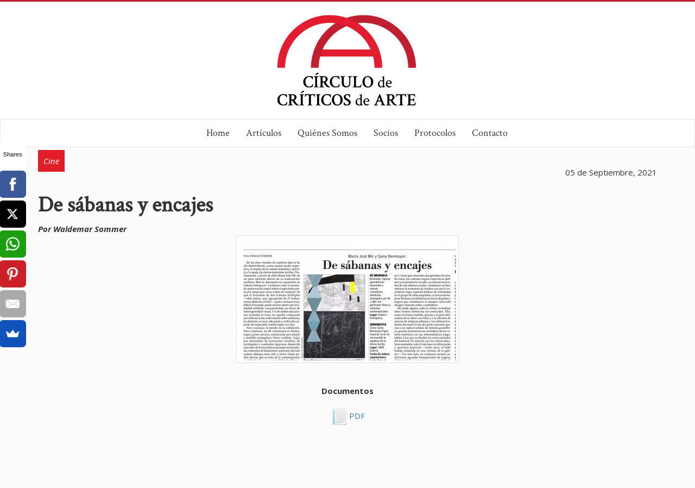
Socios (386, 133)
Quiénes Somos (327, 133)
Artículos (263, 133)
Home (218, 133)
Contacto (490, 133)
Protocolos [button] (435, 133)
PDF (356, 415)
